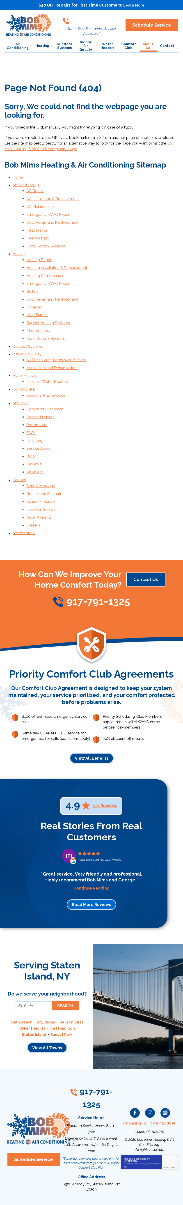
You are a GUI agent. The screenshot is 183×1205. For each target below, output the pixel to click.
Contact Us (145, 551)
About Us (21, 385)
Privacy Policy (140, 1133)
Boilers (32, 282)
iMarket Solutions (66, 1196)
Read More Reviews (91, 876)
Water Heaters (25, 360)
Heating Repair (39, 253)
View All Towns (47, 1019)
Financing (34, 420)
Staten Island (33, 1006)
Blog (30, 434)
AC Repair (35, 189)
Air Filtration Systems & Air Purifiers (56, 345)
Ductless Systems (28, 333)
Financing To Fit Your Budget (149, 1093)
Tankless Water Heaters (47, 365)
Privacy (166, 1137)
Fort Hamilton (62, 1000)
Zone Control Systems (46, 240)
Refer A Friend (38, 490)
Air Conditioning (26, 184)
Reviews (33, 441)
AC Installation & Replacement (52, 196)
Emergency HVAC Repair (48, 211)
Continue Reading (91, 860)
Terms (173, 1137)
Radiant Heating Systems (48, 311)
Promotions (36, 405)
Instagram (150, 1083)
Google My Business (165, 1083)
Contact (20, 456)
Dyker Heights (32, 1000)
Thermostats (37, 232)
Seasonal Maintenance (45, 378)
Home (18, 176)
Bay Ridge (46, 994)
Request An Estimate (44, 469)
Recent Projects (40, 398)
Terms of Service (154, 1133)
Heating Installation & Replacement (56, 260)
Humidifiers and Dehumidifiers (52, 352)
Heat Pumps (37, 225)
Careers (33, 498)
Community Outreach (44, 390)
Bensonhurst (72, 994)
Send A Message (40, 461)
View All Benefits (91, 730)
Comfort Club (25, 372)
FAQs (31, 412)
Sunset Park (61, 1006)
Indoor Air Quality (27, 340)
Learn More (133, 5)
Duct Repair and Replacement (52, 218)
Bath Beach (21, 994)
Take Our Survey (40, 483)
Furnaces (34, 296)
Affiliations (34, 449)
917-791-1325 (95, 19)
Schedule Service (41, 476)
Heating (19, 247)
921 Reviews (105, 778)
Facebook (135, 1083)
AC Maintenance (40, 203)
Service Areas (38, 427)
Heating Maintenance (44, 267)
